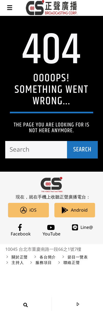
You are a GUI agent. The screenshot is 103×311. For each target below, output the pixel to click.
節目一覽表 (78, 257)
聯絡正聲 (71, 263)
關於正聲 (20, 257)
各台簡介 (48, 257)
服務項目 (43, 263)
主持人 (18, 263)
